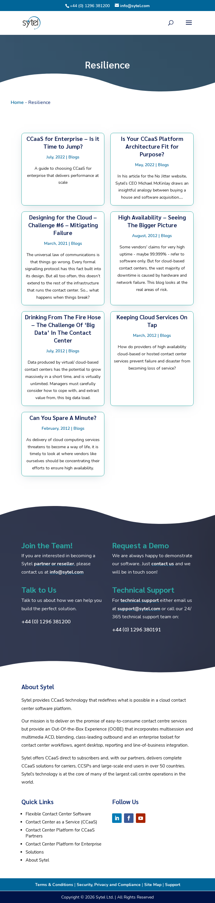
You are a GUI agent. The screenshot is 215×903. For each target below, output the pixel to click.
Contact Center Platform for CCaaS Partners (60, 833)
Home (17, 102)
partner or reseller (54, 564)
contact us (162, 564)
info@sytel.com (67, 572)
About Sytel (37, 860)
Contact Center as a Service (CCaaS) (61, 822)
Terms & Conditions (54, 885)
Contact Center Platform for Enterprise (63, 844)
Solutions (35, 852)
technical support (139, 600)
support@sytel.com (138, 608)
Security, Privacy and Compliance (109, 885)
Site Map (152, 885)
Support (172, 885)
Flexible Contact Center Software (58, 814)
